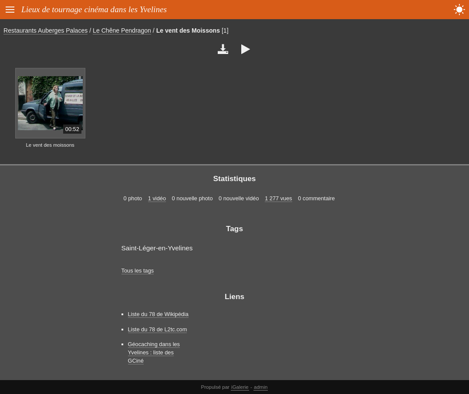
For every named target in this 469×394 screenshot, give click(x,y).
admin (260, 387)
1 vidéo (157, 198)
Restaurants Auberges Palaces (45, 30)
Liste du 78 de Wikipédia (158, 314)
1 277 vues (278, 198)
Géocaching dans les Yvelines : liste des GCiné (154, 352)
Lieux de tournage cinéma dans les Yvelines (94, 9)
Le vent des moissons (50, 145)
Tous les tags (137, 270)
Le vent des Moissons (188, 30)
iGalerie (240, 387)
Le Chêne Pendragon (122, 30)
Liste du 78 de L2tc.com (157, 329)
